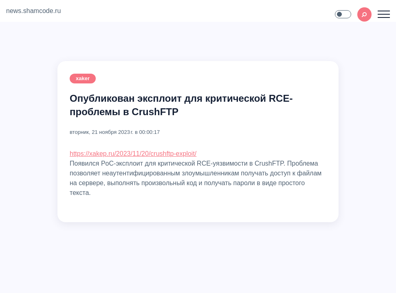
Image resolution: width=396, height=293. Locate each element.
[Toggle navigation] (384, 14)
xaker (83, 78)
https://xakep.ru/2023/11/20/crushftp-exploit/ (133, 153)
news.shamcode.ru (33, 10)
